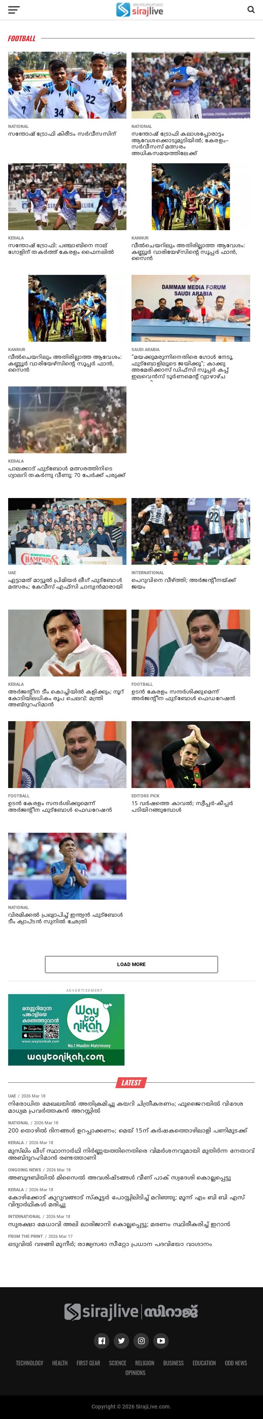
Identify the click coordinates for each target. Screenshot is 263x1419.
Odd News (236, 1363)
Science (117, 1363)
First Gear (88, 1363)
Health (60, 1363)
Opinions (135, 1372)
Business (173, 1363)
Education (204, 1363)
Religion (144, 1363)
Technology (29, 1363)
